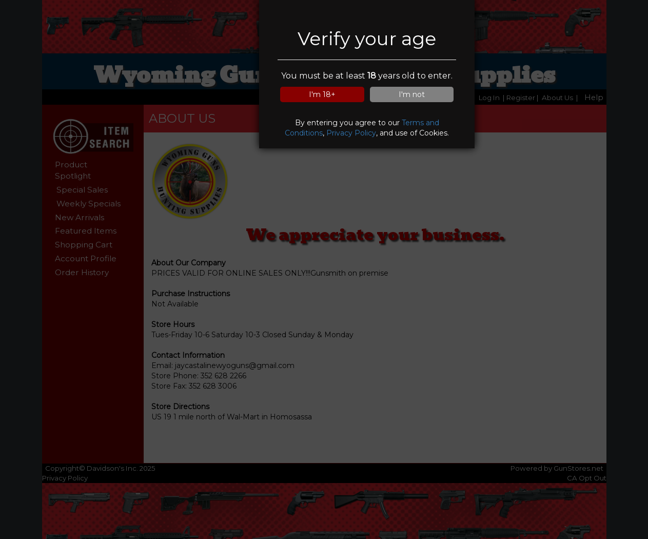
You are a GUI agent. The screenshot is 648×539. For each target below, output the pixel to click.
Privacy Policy (351, 133)
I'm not (412, 94)
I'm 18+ (322, 94)
